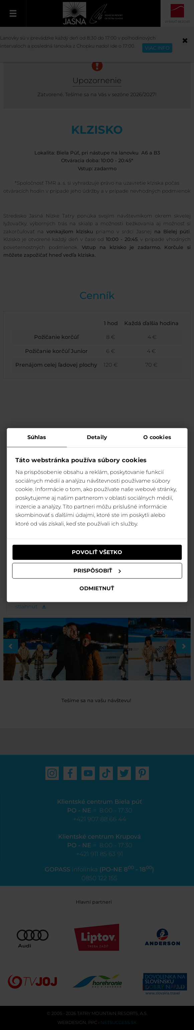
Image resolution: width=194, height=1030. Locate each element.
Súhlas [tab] (36, 437)
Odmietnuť (97, 589)
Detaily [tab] (97, 437)
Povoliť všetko (97, 552)
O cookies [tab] (157, 437)
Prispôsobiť (97, 570)
